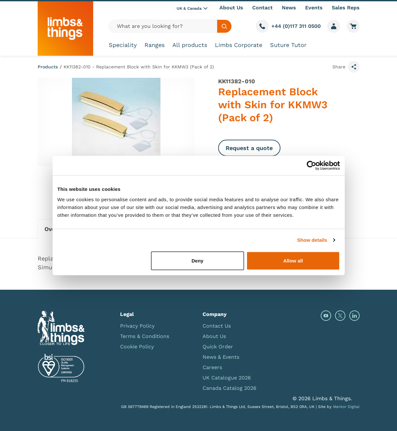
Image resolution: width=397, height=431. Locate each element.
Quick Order (218, 347)
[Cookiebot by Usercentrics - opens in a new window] (311, 165)
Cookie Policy (137, 347)
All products (189, 44)
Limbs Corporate (238, 44)
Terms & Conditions (144, 336)
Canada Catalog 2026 (229, 388)
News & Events (221, 357)
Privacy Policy (137, 326)
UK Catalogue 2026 (227, 378)
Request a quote (249, 148)
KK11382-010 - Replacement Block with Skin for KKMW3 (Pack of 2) (139, 66)
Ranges (154, 44)
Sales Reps (346, 8)
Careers (212, 367)
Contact (262, 8)
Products (48, 66)
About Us (231, 8)
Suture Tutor (288, 44)
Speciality (123, 44)
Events (314, 8)
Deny (198, 260)
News (289, 8)
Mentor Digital (346, 406)
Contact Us (217, 326)
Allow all (293, 260)
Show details (312, 240)
